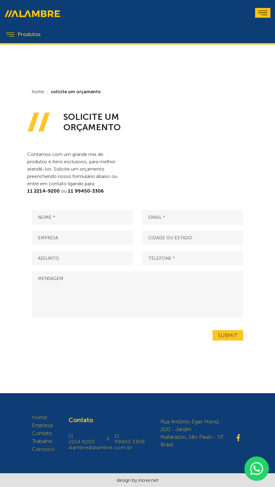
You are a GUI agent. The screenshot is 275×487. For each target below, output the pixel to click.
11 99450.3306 (130, 439)
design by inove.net (138, 480)
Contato (42, 433)
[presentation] (78, 335)
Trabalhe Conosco (43, 445)
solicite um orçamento (76, 91)
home (38, 91)
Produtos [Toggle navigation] (23, 35)
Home (39, 417)
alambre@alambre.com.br (100, 447)
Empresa (42, 425)
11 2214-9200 (43, 191)
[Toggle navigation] (262, 13)
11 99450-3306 (86, 191)
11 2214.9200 (82, 439)
